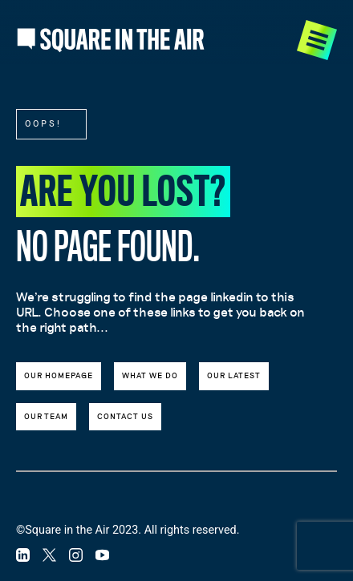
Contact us (125, 417)
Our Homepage (58, 376)
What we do (150, 376)
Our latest (234, 376)
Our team (46, 417)
